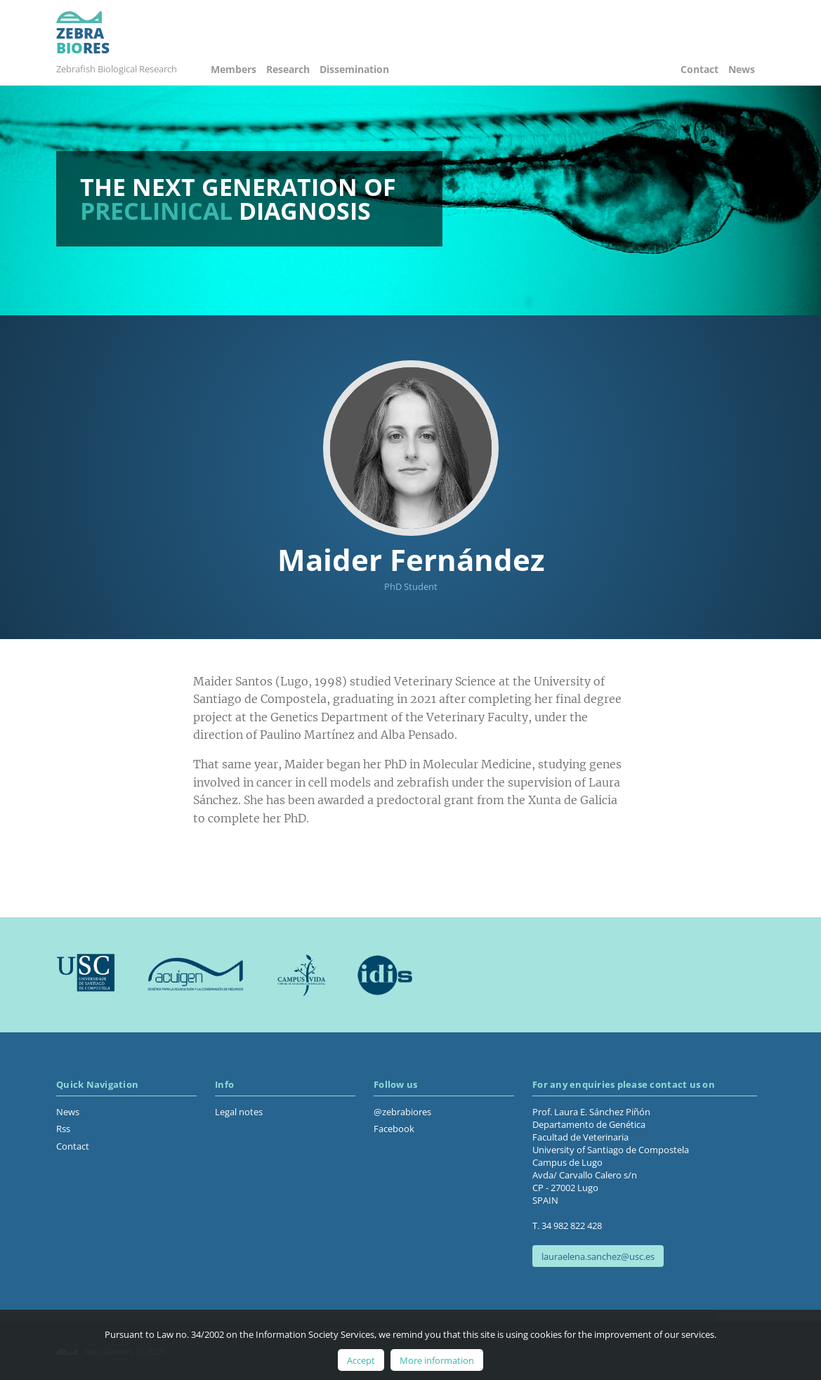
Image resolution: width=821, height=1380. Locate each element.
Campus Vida (301, 975)
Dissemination (354, 69)
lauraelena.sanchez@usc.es (598, 1256)
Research (288, 69)
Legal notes (239, 1111)
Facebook (394, 1128)
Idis (385, 975)
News (741, 69)
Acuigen (195, 975)
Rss (63, 1128)
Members (233, 69)
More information (437, 1360)
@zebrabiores (402, 1111)
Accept (361, 1360)
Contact (699, 69)
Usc (86, 975)
